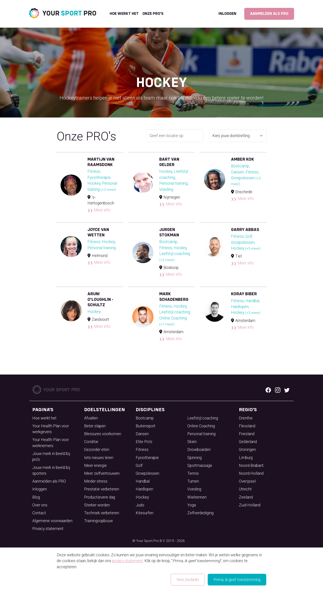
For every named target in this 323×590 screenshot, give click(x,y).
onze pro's (153, 14)
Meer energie (95, 465)
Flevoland (247, 426)
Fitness (142, 449)
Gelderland (248, 441)
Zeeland (246, 497)
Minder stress (95, 481)
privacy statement (127, 561)
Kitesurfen (144, 513)
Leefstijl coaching (202, 418)
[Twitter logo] (287, 389)
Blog (36, 497)
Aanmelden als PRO (269, 14)
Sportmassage (199, 465)
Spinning (194, 457)
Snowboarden (199, 449)
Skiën (192, 441)
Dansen (142, 434)
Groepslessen (147, 473)
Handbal (143, 481)
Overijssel (247, 481)
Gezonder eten (96, 449)
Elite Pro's (144, 441)
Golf (139, 465)
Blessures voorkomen (102, 434)
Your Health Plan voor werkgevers (50, 429)
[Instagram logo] (277, 389)
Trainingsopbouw (98, 521)
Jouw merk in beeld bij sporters (51, 470)
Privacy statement (47, 528)
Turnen (193, 481)
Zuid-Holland (249, 505)
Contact (39, 513)
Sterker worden (97, 505)
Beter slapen (95, 426)
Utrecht (245, 489)
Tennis (193, 473)
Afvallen (91, 418)
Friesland (246, 434)
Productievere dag (99, 497)
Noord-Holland (251, 473)
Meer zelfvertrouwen (102, 473)
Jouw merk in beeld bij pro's (51, 456)
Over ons (39, 505)
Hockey (142, 497)
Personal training (201, 434)
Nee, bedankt (188, 579)
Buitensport (145, 426)
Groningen (247, 449)
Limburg (246, 457)
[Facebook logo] (268, 389)
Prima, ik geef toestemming (237, 579)
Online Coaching (201, 426)
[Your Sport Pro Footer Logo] (56, 389)
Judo (140, 505)
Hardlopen (144, 489)
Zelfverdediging (200, 513)
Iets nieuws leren (98, 457)
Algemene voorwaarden (52, 521)
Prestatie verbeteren (101, 489)
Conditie (91, 441)
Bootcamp (145, 418)
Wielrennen (197, 497)
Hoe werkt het (124, 14)
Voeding (194, 489)
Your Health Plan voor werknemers (50, 442)
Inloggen (227, 14)
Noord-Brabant (251, 465)
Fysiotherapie (147, 457)
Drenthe (246, 418)
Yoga (191, 505)
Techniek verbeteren (101, 513)
